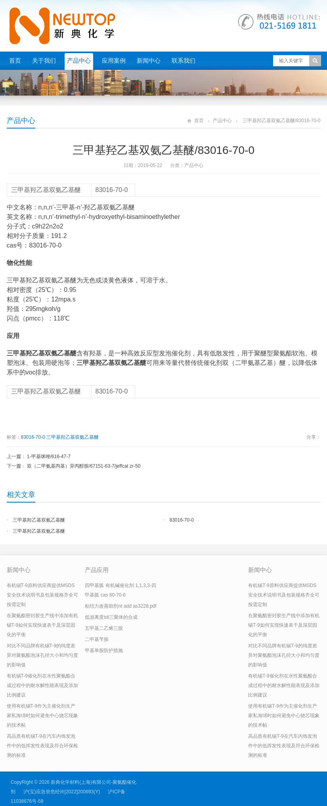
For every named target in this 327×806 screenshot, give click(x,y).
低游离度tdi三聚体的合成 (111, 617)
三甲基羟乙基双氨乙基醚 (72, 437)
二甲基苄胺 (97, 639)
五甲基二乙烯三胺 (104, 628)
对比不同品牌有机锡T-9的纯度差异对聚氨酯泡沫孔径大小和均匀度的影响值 (42, 655)
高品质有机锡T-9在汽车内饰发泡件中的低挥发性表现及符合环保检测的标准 (42, 745)
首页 (15, 60)
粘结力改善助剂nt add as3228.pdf (120, 606)
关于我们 (44, 60)
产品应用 (97, 569)
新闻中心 (149, 60)
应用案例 (114, 60)
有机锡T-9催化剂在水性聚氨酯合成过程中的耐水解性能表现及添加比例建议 (42, 685)
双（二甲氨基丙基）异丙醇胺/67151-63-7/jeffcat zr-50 (84, 466)
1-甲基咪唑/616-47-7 (49, 456)
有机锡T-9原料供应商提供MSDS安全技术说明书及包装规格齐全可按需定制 (42, 595)
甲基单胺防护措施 (104, 650)
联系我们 (183, 60)
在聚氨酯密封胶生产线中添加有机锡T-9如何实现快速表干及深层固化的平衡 (42, 625)
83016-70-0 (33, 437)
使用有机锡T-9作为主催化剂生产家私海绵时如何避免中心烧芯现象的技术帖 (42, 715)
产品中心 (79, 60)
